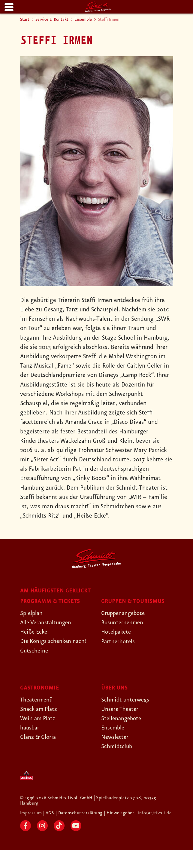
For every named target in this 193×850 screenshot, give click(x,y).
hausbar (30, 727)
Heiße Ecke (35, 631)
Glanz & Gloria (39, 737)
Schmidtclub (117, 746)
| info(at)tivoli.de (154, 813)
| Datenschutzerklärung (79, 813)
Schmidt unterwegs (126, 699)
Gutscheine (34, 650)
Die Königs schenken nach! (54, 641)
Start (24, 19)
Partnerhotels (118, 641)
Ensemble (83, 19)
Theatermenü (37, 699)
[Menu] (8, 7)
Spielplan (32, 613)
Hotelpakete (117, 631)
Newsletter (115, 737)
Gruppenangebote (124, 613)
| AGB (50, 813)
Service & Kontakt (51, 19)
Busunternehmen (123, 622)
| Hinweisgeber (120, 813)
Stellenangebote (122, 718)
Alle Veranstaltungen (47, 622)
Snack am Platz (39, 709)
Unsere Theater (121, 709)
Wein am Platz (39, 718)
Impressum (32, 813)
